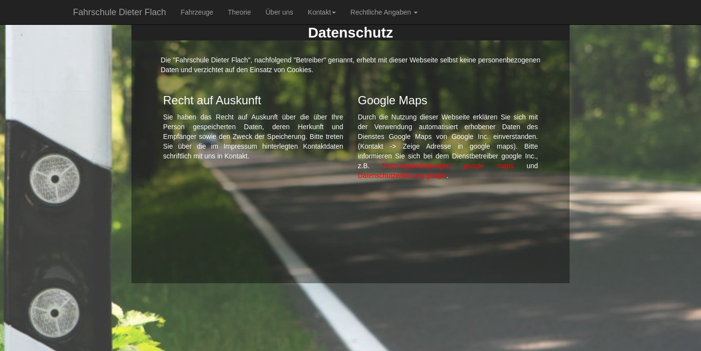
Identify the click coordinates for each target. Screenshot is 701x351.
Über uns (279, 12)
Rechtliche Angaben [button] (384, 12)
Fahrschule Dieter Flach (119, 12)
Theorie (239, 12)
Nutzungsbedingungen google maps (448, 166)
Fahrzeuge (197, 12)
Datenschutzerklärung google (402, 175)
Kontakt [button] (321, 12)
